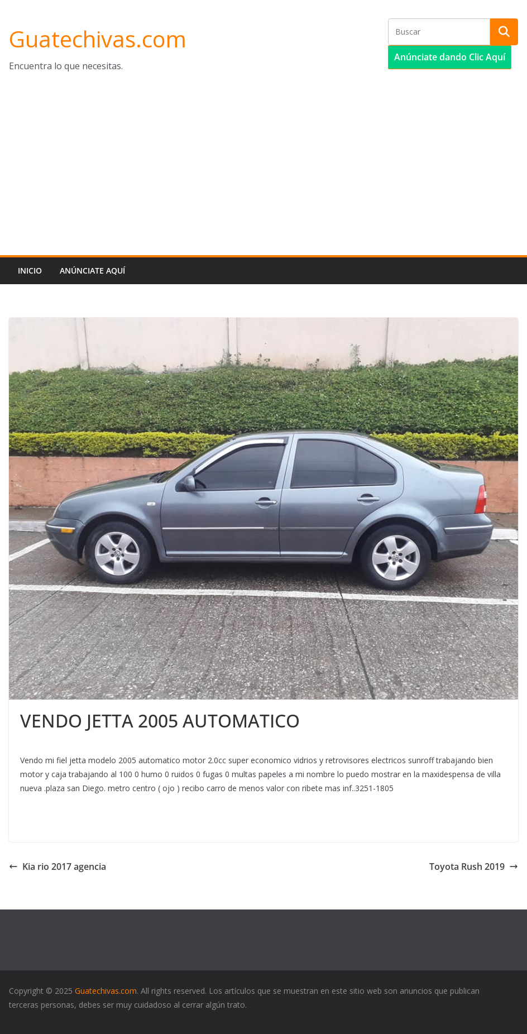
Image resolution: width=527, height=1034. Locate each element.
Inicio (30, 270)
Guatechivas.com (97, 38)
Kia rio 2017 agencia (57, 866)
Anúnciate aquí (92, 270)
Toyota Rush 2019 (473, 866)
